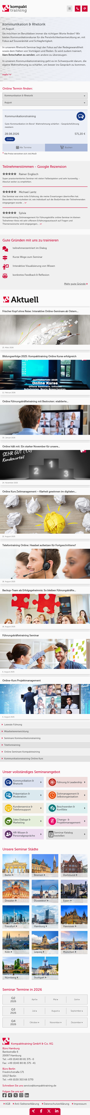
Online (10, 139)
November (55, 1022)
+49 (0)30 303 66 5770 (20, 1079)
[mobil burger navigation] (69, 9)
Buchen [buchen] (66, 147)
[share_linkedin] (56, 1111)
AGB (6, 1103)
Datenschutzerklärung (55, 1103)
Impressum (79, 1103)
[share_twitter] (49, 1111)
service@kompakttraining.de (40, 1085)
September (77, 1011)
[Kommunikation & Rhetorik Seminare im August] (77, 9)
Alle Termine (24, 147)
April (34, 999)
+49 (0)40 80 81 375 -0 (20, 1059)
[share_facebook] (41, 1111)
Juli (34, 1011)
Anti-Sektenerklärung (26, 1103)
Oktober (34, 1022)
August (55, 1011)
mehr (6, 74)
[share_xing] (33, 1111)
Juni (76, 999)
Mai (55, 999)
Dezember (77, 1022)
